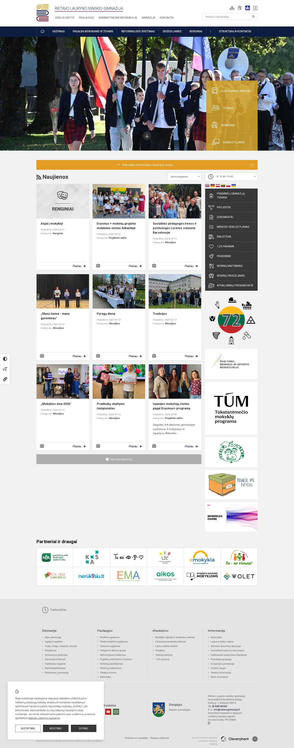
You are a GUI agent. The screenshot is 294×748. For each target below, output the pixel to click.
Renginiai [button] (196, 31)
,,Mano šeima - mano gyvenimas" (55, 316)
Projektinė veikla (117, 237)
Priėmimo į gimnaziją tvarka (226, 195)
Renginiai (58, 233)
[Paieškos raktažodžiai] (230, 16)
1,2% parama (221, 246)
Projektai (219, 207)
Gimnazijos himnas (55, 659)
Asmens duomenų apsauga (226, 646)
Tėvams (221, 108)
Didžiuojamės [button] (172, 31)
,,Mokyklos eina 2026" (56, 404)
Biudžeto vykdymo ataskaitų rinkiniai (175, 637)
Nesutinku (56, 728)
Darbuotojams (226, 142)
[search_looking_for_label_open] (253, 16)
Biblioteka (219, 237)
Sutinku (83, 728)
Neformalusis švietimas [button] (138, 31)
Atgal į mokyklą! (52, 223)
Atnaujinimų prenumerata (230, 285)
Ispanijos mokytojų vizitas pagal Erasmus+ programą (171, 406)
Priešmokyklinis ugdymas (114, 641)
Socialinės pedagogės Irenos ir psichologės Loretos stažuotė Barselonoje (175, 228)
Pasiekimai (219, 256)
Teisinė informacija (221, 672)
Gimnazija (148, 17)
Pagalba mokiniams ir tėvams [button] (93, 31)
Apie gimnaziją (53, 637)
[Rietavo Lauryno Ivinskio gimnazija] (45, 12)
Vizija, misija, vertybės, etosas (61, 646)
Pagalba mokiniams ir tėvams (116, 659)
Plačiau (77, 266)
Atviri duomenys (219, 677)
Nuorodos (216, 637)
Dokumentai (220, 217)
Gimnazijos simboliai (56, 655)
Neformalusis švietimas (113, 655)
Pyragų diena (106, 314)
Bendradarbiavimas (55, 668)
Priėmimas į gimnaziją (56, 672)
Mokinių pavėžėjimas (226, 276)
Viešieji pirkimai (163, 655)
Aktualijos (170, 242)
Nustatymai (28, 728)
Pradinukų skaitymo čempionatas (111, 406)
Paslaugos (86, 17)
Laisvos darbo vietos (222, 641)
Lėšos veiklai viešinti (166, 646)
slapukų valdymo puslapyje (44, 718)
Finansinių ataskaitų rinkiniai (170, 641)
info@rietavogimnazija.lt (227, 709)
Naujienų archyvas (121, 459)
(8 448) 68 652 (219, 706)
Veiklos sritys (64, 17)
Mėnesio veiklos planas (228, 227)
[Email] (116, 712)
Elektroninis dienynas (230, 91)
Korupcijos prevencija (222, 663)
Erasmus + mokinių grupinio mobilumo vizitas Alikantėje (116, 226)
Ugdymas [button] (58, 31)
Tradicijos (160, 314)
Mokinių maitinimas (225, 266)
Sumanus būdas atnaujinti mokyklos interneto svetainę (204, 741)
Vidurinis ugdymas (110, 646)
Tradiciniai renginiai (55, 663)
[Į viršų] (255, 739)
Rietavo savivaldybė (179, 709)
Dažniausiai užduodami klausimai (229, 655)
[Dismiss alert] (252, 165)
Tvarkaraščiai (54, 610)
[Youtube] (108, 712)
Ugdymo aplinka (54, 641)
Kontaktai (167, 17)
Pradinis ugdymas (109, 637)
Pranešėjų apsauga (221, 659)
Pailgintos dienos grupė (113, 650)
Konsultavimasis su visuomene (227, 650)
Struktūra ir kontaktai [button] (235, 31)
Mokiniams (222, 125)
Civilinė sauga (218, 668)
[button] (232, 8)
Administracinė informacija (118, 17)
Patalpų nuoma (108, 672)
